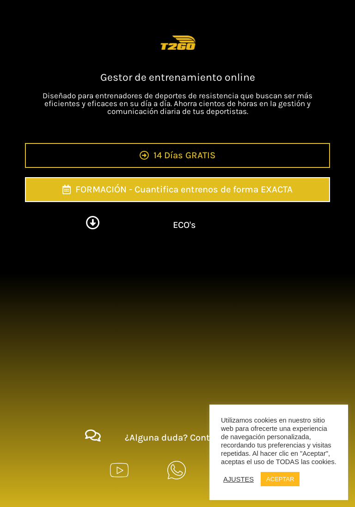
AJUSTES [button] (238, 479)
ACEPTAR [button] (280, 479)
